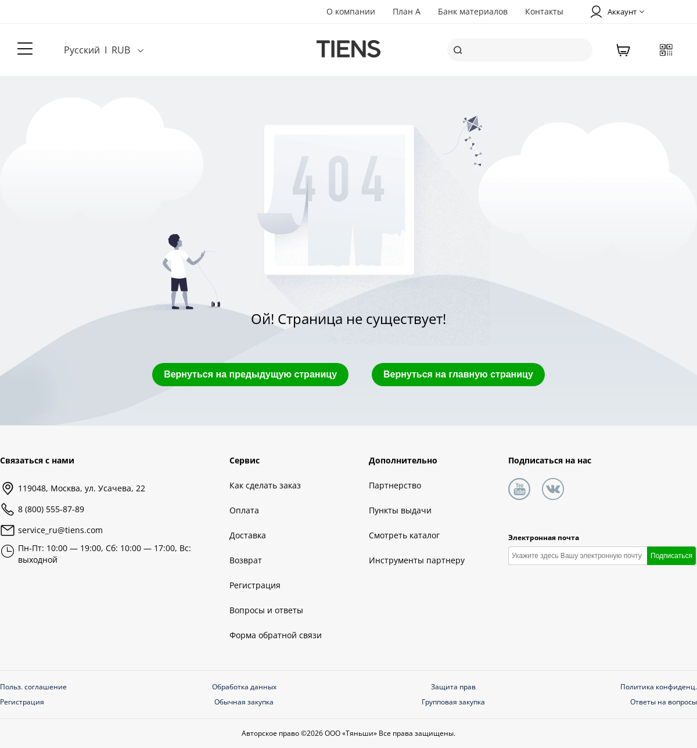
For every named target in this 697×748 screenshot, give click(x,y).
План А (407, 11)
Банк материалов (473, 11)
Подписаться (671, 556)
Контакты (544, 11)
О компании (350, 11)
